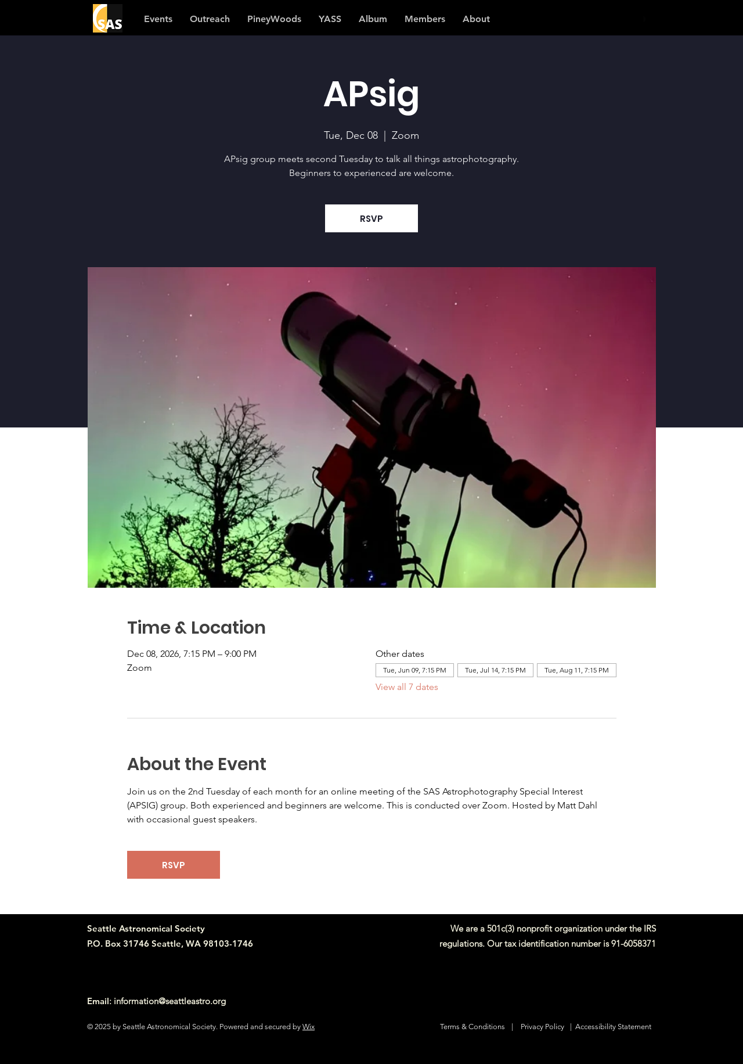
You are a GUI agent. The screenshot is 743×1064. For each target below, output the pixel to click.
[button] (425, 19)
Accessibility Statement (613, 1026)
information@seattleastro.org (170, 1001)
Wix (308, 1026)
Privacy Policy (542, 1026)
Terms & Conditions (472, 1026)
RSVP (371, 219)
